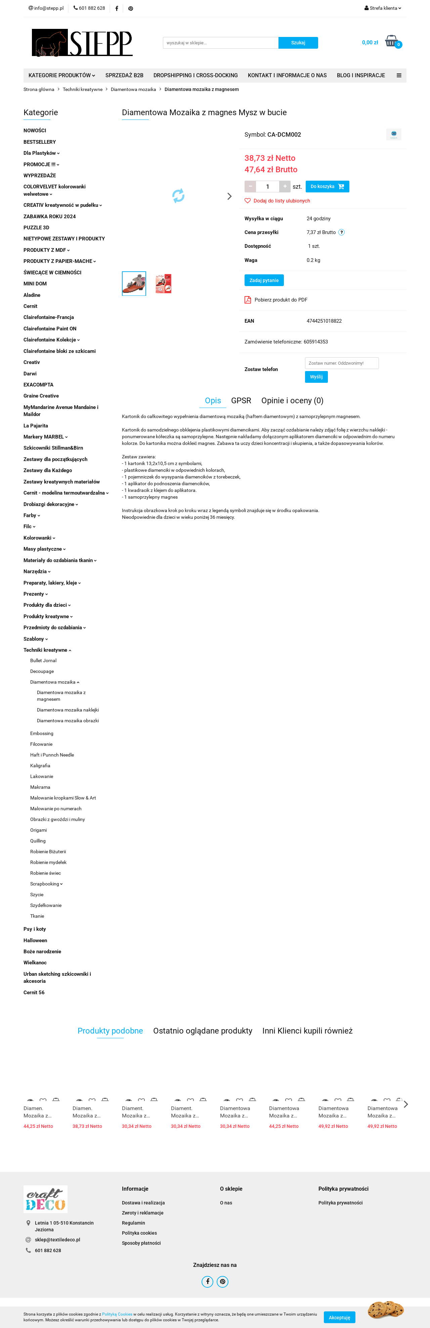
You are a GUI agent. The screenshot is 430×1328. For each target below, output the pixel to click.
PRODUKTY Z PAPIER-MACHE (60, 261)
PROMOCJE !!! (41, 165)
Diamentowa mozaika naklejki (68, 710)
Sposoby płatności (141, 1243)
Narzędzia (37, 571)
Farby (32, 515)
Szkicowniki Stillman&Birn (53, 448)
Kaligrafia (40, 765)
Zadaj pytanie (264, 280)
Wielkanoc (35, 963)
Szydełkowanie (45, 905)
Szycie (36, 894)
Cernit (30, 306)
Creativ (32, 362)
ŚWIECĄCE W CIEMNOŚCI (52, 273)
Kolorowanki (39, 538)
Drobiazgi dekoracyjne (51, 504)
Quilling (38, 840)
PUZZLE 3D (36, 228)
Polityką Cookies (117, 1314)
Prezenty (36, 594)
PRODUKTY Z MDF (47, 250)
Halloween (35, 940)
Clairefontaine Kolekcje (52, 340)
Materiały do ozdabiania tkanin (60, 560)
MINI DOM (35, 284)
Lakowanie (41, 776)
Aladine (32, 295)
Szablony (36, 639)
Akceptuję (339, 1317)
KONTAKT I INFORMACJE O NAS (287, 75)
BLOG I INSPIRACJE (361, 75)
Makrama (40, 787)
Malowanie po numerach (56, 808)
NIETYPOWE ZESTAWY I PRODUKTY (64, 239)
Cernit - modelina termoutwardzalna (66, 493)
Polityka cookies (139, 1233)
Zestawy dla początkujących (55, 459)
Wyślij (316, 376)
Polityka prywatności (340, 1202)
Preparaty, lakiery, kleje (52, 583)
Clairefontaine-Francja (49, 317)
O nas (226, 1202)
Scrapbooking (46, 883)
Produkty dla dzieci (47, 605)
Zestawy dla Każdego (48, 470)
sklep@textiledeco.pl (57, 1239)
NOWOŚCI (35, 131)
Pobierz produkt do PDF (276, 300)
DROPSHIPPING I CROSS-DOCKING (196, 75)
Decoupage (42, 671)
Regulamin (133, 1223)
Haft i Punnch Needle (52, 755)
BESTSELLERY (40, 142)
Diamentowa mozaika (54, 682)
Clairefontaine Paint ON (50, 329)
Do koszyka (327, 186)
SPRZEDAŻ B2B (124, 75)
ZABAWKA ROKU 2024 (50, 217)
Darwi (30, 374)
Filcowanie (41, 744)
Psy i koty (35, 929)
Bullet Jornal (43, 660)
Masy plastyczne (45, 549)
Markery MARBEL (46, 437)
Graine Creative (41, 396)
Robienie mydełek (48, 862)
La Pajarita (36, 426)
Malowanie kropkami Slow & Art (63, 797)
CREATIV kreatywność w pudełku (63, 205)
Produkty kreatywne (48, 616)
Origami (38, 830)
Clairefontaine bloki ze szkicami (60, 351)
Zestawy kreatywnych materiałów (62, 482)
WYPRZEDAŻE (40, 176)
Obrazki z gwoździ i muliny (57, 819)
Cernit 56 (34, 993)
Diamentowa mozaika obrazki (68, 720)
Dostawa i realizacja (143, 1202)
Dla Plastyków (42, 153)
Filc (30, 526)
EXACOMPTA (38, 385)
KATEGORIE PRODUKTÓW (62, 75)
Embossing (41, 733)
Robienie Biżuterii (48, 851)
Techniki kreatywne (47, 650)
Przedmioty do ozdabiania (55, 628)
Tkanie (37, 916)
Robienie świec (45, 873)
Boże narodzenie (42, 952)
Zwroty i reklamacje (143, 1213)
